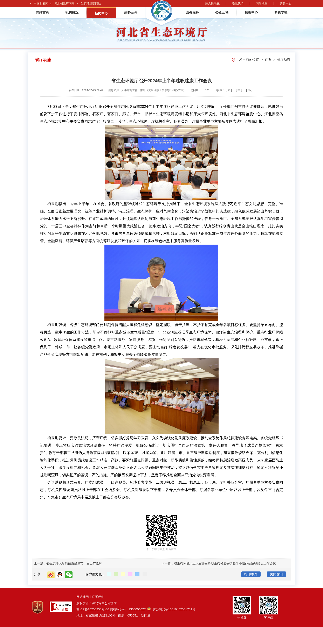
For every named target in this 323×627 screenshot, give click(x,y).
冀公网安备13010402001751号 (171, 609)
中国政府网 (41, 3)
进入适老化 (212, 3)
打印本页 (250, 574)
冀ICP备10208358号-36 (92, 609)
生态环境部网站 (91, 3)
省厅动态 (283, 59)
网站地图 (261, 3)
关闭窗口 (276, 574)
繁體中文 (285, 3)
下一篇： (168, 563)
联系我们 (237, 3)
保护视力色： (95, 574)
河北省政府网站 (64, 3)
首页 (268, 59)
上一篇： (40, 563)
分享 (37, 574)
